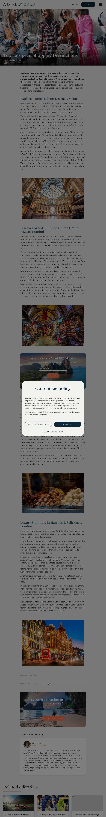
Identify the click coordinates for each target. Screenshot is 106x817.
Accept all (68, 424)
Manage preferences (53, 432)
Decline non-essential (38, 424)
